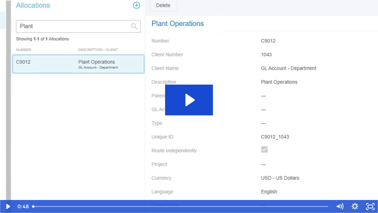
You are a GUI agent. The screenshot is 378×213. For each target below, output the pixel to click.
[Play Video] (7, 206)
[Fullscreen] (370, 206)
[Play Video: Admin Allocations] (189, 100)
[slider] (180, 206)
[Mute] (339, 206)
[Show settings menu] (355, 206)
